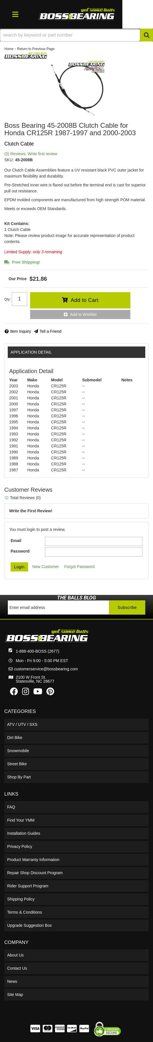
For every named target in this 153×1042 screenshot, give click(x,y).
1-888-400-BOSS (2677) (37, 651)
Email (16, 540)
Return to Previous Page (35, 49)
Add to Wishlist (83, 314)
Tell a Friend (50, 331)
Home (8, 49)
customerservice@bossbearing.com (46, 669)
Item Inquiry (20, 331)
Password (20, 551)
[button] (76, 35)
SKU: (9, 160)
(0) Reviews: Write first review (30, 154)
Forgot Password (79, 566)
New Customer (45, 566)
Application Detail (31, 352)
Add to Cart (85, 300)
